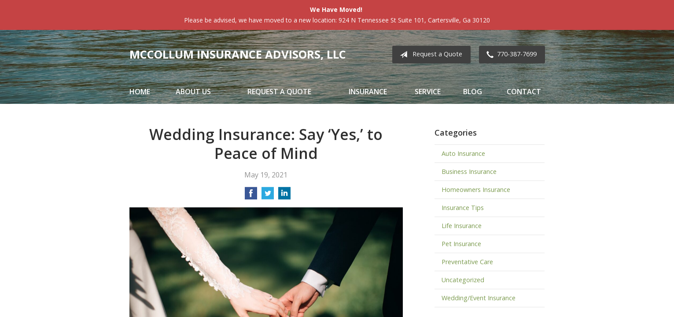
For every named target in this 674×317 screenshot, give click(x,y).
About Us (193, 91)
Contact (524, 91)
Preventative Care (467, 262)
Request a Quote (429, 54)
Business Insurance (469, 171)
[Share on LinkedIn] (284, 196)
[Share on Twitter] (267, 196)
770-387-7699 (510, 54)
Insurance (368, 91)
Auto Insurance (463, 153)
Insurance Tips (463, 207)
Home (139, 91)
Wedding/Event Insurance (479, 298)
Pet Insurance (461, 244)
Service (428, 91)
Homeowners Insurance (476, 189)
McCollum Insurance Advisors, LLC (237, 54)
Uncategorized (463, 280)
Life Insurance (462, 225)
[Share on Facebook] (251, 196)
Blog (472, 91)
